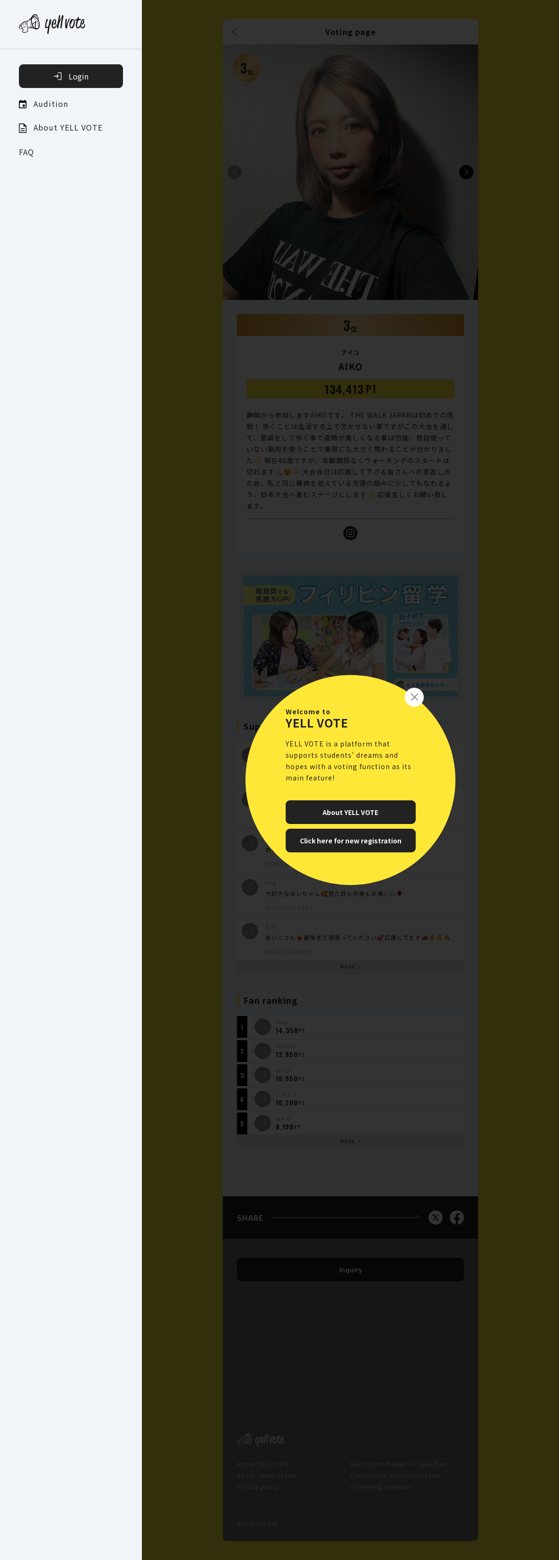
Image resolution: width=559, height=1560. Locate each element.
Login (71, 76)
